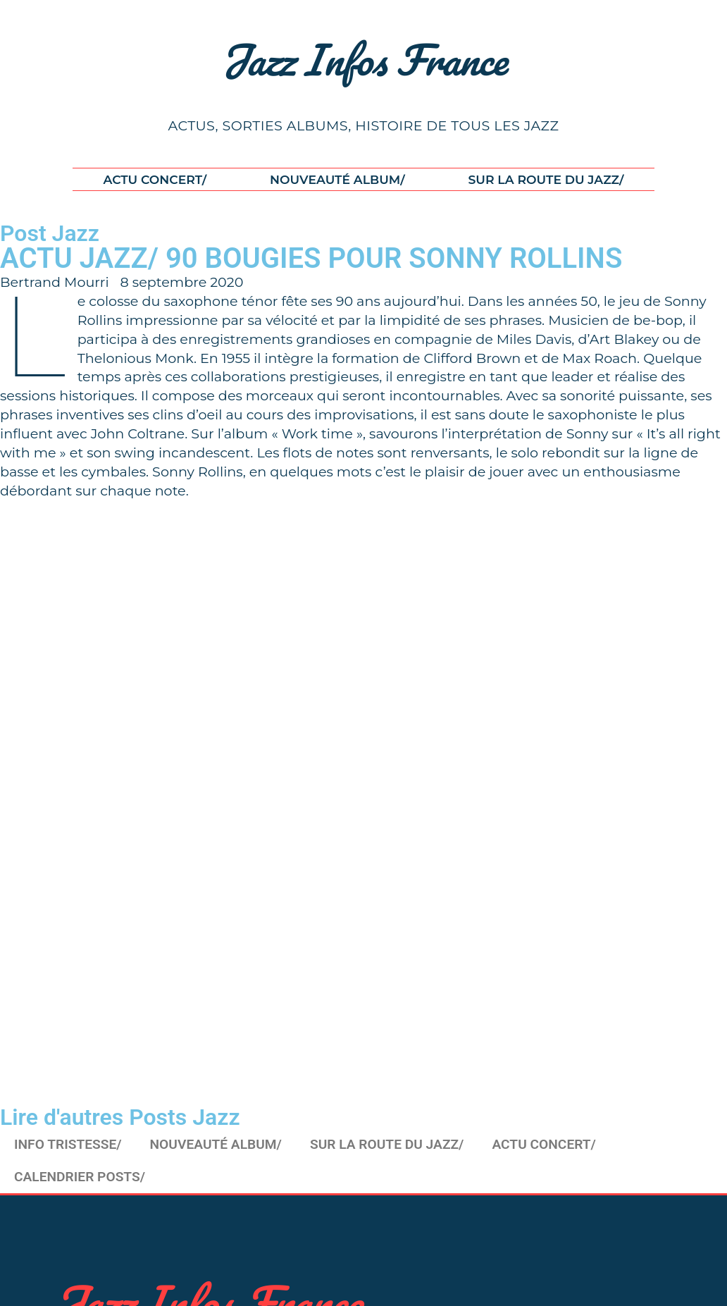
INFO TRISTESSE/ (68, 1144)
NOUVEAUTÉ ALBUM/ (337, 179)
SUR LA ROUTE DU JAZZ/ (545, 179)
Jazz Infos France (363, 59)
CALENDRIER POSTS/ (79, 1177)
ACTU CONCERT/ (155, 179)
